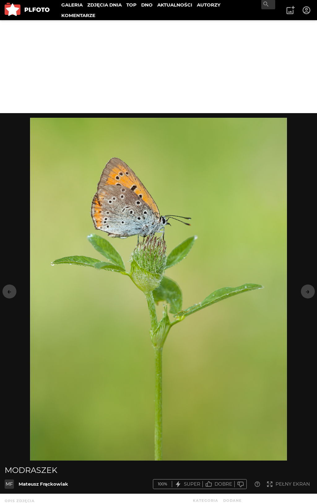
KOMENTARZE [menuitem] (78, 15)
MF (9, 484)
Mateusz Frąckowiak (43, 484)
